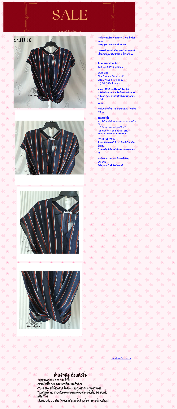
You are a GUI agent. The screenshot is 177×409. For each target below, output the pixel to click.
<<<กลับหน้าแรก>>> (121, 358)
